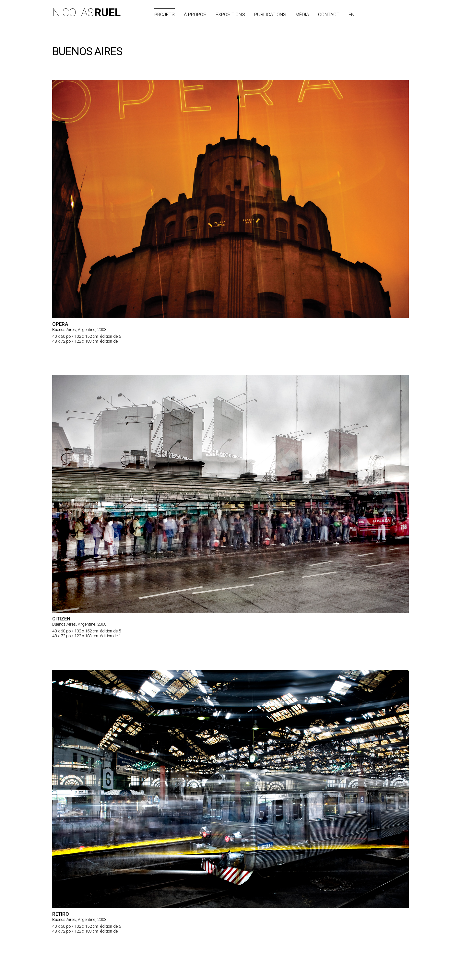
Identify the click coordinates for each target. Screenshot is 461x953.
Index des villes (388, 15)
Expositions (230, 15)
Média (302, 15)
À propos (195, 15)
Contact (328, 15)
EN (351, 15)
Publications (270, 15)
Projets (164, 15)
